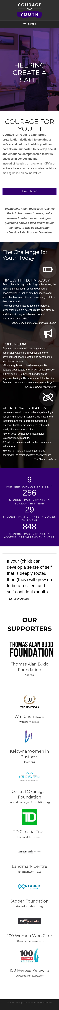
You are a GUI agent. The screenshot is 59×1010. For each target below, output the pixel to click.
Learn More (29, 191)
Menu (29, 24)
